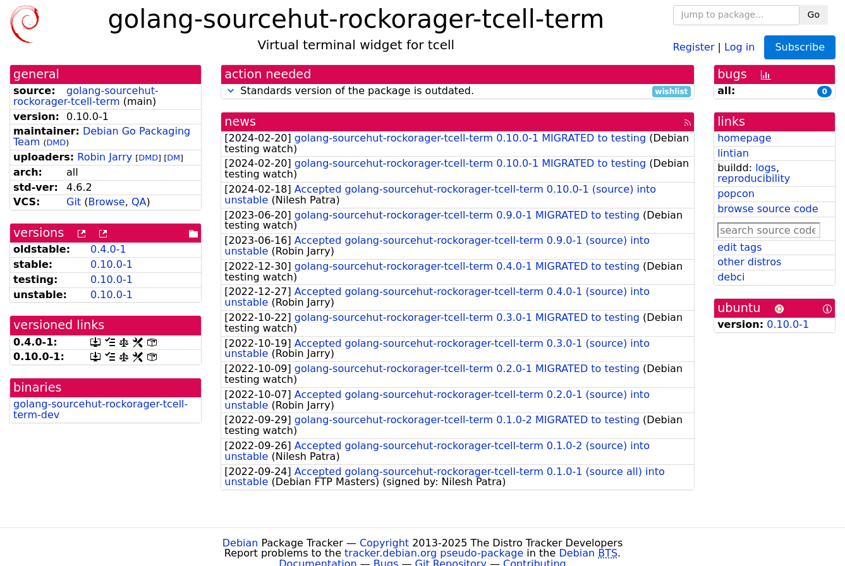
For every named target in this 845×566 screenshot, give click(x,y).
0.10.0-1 (111, 264)
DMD (56, 142)
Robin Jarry (104, 157)
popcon (736, 194)
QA (139, 202)
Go (814, 14)
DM (173, 157)
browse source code (767, 209)
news (240, 121)
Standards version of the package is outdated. (457, 91)
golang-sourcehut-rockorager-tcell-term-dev (100, 409)
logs (765, 168)
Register (694, 46)
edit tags (739, 247)
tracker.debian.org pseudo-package (433, 553)
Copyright (384, 543)
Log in (739, 46)
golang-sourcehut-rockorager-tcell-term (86, 96)
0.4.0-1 (108, 249)
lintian (733, 153)
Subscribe (800, 47)
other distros (749, 262)
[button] (231, 91)
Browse (106, 202)
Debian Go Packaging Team (101, 136)
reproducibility (753, 178)
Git (73, 202)
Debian (240, 543)
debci (731, 277)
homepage (744, 138)
